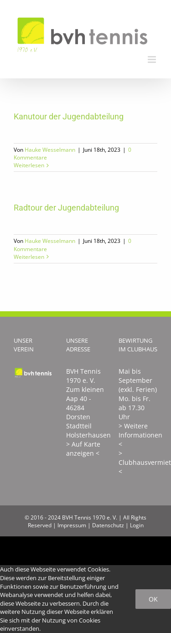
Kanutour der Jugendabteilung (69, 116)
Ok (153, 599)
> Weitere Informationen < (140, 435)
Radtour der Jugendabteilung (66, 207)
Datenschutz (108, 525)
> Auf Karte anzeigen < (83, 449)
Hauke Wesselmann (50, 150)
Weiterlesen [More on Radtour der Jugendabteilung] (29, 257)
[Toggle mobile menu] (152, 59)
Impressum (71, 525)
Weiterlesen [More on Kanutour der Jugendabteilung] (29, 165)
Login (137, 525)
